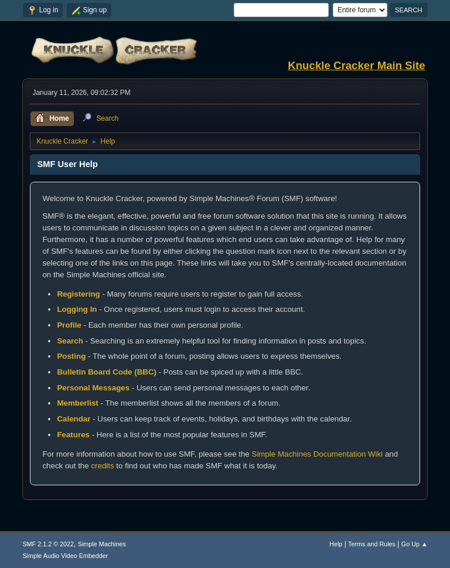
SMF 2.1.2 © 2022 (48, 543)
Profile (69, 325)
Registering (78, 294)
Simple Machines (102, 543)
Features (73, 434)
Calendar (73, 418)
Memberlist (77, 403)
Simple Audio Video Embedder (65, 555)
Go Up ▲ (414, 543)
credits (102, 465)
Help (335, 543)
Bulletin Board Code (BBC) (106, 372)
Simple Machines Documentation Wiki (317, 454)
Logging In (77, 309)
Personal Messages (93, 387)
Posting (71, 356)
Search (70, 340)
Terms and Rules (372, 543)
